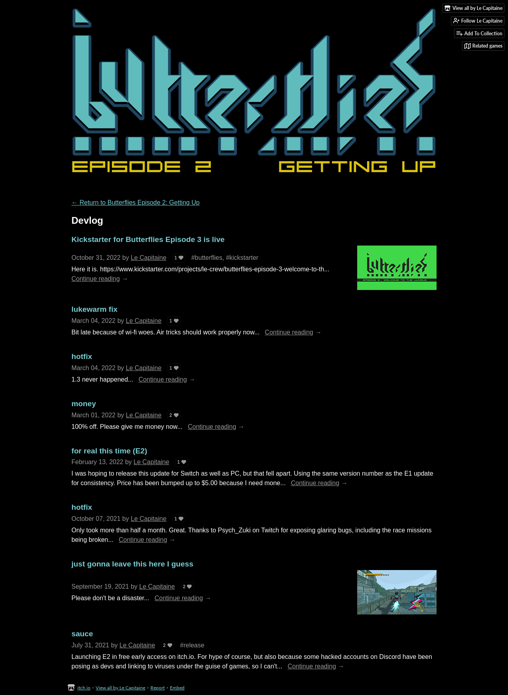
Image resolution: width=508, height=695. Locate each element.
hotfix (81, 356)
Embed (177, 688)
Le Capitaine (148, 257)
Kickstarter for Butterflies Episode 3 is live (148, 239)
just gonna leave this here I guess (132, 564)
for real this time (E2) (109, 451)
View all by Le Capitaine (120, 688)
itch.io (83, 688)
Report (157, 688)
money (83, 403)
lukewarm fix (94, 309)
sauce (82, 634)
